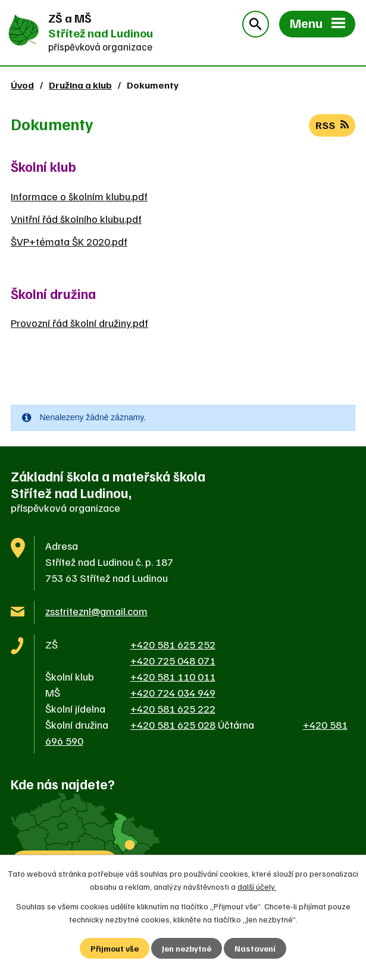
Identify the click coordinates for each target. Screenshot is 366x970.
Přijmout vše (114, 948)
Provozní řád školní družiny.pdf (79, 322)
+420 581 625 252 (172, 644)
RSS (332, 124)
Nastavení (255, 948)
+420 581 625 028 (172, 724)
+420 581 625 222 (172, 708)
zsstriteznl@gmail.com (96, 611)
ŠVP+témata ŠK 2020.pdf (69, 241)
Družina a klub (80, 84)
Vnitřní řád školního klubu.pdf (76, 218)
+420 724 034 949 (172, 692)
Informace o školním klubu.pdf (79, 196)
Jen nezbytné (186, 948)
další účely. (256, 886)
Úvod (22, 84)
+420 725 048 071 (172, 660)
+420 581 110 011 (172, 676)
